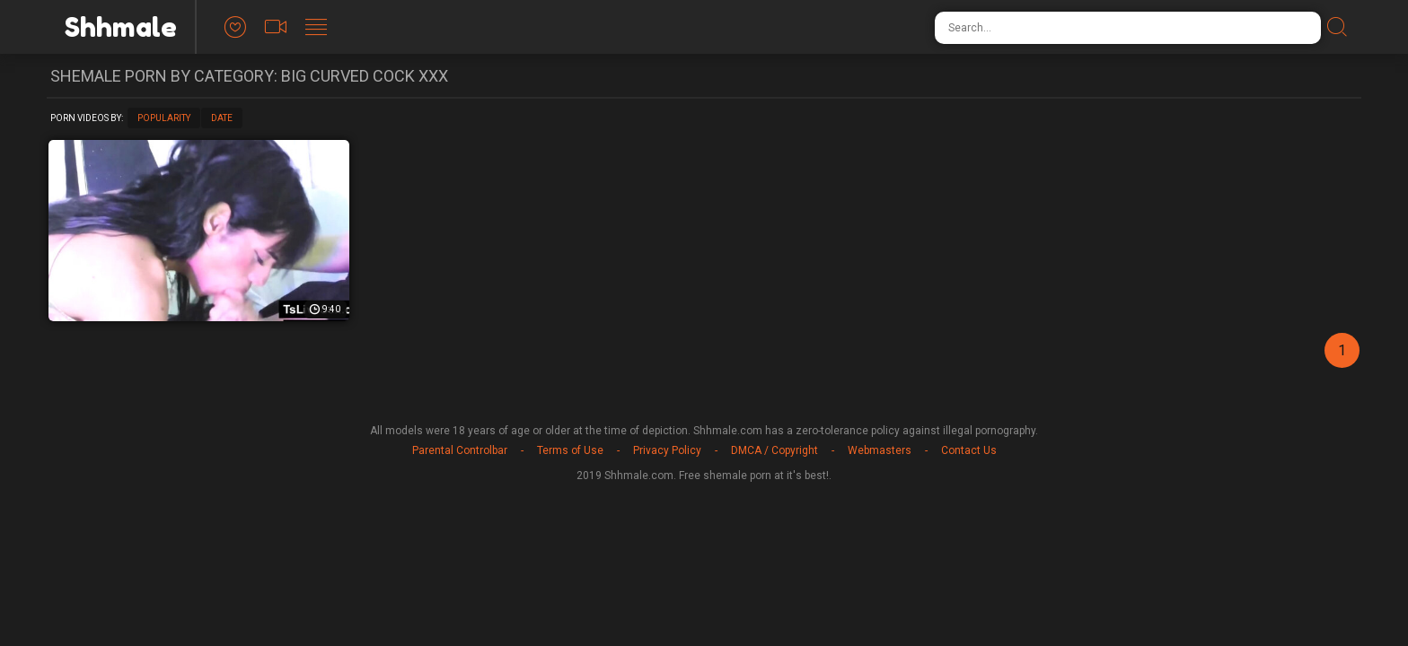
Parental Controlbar (459, 450)
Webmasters (879, 450)
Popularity (163, 118)
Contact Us (969, 450)
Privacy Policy (667, 450)
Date (222, 118)
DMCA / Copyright (774, 450)
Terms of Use (570, 450)
